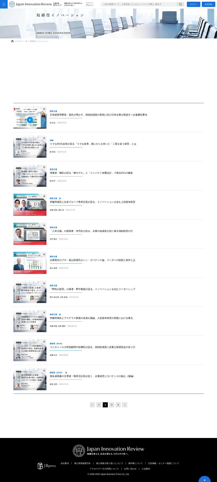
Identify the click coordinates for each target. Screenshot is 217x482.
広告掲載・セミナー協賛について (163, 463)
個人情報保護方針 (82, 463)
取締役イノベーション (39, 41)
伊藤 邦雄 (53, 210)
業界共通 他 (55, 198)
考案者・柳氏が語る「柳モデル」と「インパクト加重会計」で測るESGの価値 (91, 173)
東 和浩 (53, 152)
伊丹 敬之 (53, 239)
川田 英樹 (63, 297)
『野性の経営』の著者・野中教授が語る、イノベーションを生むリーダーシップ (92, 289)
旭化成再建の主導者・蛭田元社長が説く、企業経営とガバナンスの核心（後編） (92, 376)
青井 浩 (61, 210)
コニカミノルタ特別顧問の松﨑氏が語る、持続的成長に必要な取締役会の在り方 (92, 347)
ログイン (193, 4)
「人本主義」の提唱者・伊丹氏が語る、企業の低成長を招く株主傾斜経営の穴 (91, 231)
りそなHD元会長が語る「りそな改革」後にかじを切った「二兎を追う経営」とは (93, 144)
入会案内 (146, 469)
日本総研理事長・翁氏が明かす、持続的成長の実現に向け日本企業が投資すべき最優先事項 (98, 115)
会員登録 (208, 4)
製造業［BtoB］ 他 (58, 373)
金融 (52, 140)
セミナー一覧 (22, 41)
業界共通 (54, 111)
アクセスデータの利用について (104, 469)
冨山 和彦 (53, 268)
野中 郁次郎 (54, 297)
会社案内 (65, 463)
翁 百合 (53, 123)
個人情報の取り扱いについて (109, 463)
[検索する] (180, 4)
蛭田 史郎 (53, 384)
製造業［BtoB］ (57, 344)
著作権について (135, 463)
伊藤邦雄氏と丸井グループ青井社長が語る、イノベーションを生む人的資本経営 (92, 202)
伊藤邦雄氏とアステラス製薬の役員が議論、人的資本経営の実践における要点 (91, 318)
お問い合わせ (130, 469)
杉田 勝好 (62, 326)
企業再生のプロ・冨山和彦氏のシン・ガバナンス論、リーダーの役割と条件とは (92, 260)
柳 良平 (53, 181)
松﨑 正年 (53, 355)
